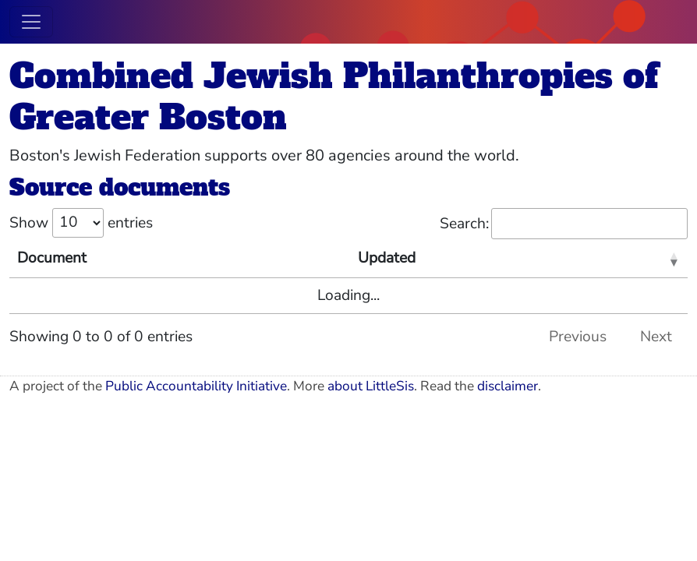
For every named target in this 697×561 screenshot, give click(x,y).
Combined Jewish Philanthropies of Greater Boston (333, 96)
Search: (564, 224)
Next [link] (656, 336)
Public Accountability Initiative (196, 386)
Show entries (81, 223)
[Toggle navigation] (31, 21)
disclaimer (507, 386)
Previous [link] (578, 336)
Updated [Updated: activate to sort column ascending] (387, 258)
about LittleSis (370, 386)
